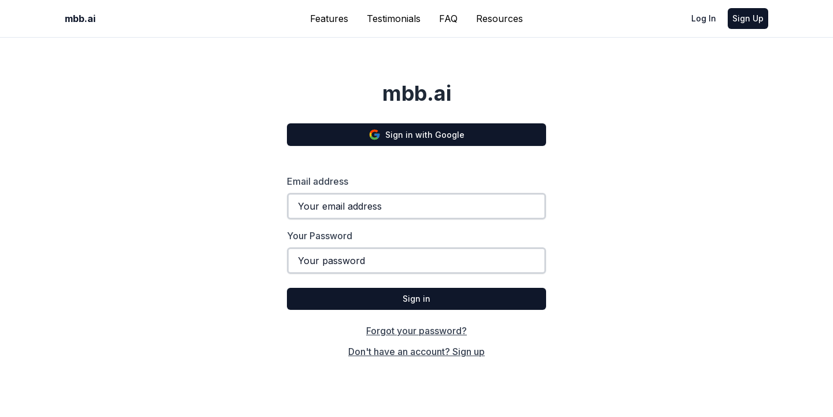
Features (329, 18)
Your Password (319, 236)
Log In (703, 18)
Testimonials (394, 18)
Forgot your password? (416, 330)
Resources (499, 18)
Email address (317, 181)
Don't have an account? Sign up (416, 351)
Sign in (416, 298)
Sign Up (748, 18)
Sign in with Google (416, 135)
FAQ (448, 18)
